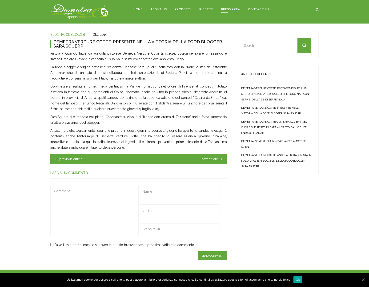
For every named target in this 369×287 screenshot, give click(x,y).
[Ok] (363, 279)
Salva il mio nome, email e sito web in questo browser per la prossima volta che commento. (124, 245)
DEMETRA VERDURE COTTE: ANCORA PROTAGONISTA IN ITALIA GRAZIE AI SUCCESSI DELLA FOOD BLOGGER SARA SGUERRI (276, 161)
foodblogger (73, 34)
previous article (69, 159)
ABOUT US (159, 9)
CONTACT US (258, 9)
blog (55, 34)
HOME (138, 9)
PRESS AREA (230, 9)
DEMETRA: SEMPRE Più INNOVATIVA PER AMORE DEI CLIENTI (274, 144)
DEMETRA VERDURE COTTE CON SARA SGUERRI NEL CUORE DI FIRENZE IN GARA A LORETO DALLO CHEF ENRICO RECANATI (274, 127)
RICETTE (206, 9)
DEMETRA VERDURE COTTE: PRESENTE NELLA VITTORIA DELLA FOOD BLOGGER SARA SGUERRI (137, 43)
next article (211, 159)
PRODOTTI (183, 9)
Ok (298, 279)
